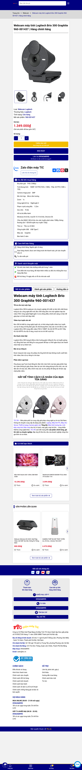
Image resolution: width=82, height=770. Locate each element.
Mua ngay (41, 151)
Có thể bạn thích (23, 443)
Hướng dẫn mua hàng (49, 715)
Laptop (48, 423)
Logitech (28, 112)
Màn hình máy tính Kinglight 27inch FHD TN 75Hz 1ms (26, 518)
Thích (17, 485)
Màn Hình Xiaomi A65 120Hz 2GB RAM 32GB (26, 475)
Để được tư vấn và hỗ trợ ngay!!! (41, 157)
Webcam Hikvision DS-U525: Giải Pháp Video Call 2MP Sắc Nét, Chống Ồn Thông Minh (26, 581)
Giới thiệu (45, 712)
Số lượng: (17, 134)
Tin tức (44, 721)
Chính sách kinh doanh (20, 721)
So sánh (35, 485)
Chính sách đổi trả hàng (21, 718)
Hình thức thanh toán (20, 712)
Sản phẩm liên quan (26, 546)
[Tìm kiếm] (62, 3)
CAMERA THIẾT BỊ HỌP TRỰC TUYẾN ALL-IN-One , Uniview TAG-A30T (53, 580)
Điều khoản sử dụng (19, 709)
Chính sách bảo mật (49, 718)
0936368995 (41, 639)
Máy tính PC (56, 423)
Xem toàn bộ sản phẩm (41, 535)
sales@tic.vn (21, 691)
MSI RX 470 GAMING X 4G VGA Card (54, 517)
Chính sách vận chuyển (21, 715)
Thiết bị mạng (23, 425)
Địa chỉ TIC (41, 657)
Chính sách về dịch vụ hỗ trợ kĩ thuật (25, 727)
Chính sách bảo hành (20, 724)
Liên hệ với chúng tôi (29, 173)
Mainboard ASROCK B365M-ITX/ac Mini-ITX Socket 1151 (55, 475)
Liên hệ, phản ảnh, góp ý (50, 709)
